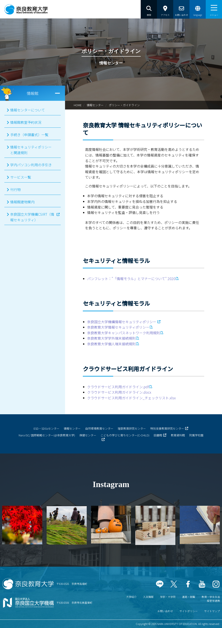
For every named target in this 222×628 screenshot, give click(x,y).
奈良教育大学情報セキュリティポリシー (118, 327)
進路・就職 (188, 597)
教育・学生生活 (211, 597)
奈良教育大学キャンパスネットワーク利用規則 (123, 332)
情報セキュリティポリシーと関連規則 (31, 149)
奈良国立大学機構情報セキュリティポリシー (121, 321)
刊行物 (15, 189)
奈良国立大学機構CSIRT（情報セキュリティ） (32, 217)
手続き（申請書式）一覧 (29, 134)
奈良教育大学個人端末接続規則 (111, 343)
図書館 (158, 435)
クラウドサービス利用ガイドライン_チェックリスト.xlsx (131, 397)
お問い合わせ (165, 611)
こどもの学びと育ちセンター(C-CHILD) (125, 435)
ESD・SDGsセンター (46, 428)
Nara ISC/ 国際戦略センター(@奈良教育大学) (47, 435)
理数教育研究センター (132, 428)
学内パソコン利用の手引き (31, 164)
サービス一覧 (20, 177)
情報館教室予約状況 (25, 122)
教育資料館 (178, 435)
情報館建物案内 (22, 201)
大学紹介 (131, 597)
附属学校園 (196, 435)
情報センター (95, 105)
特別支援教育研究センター (167, 428)
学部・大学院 (168, 597)
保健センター (87, 435)
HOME (78, 105)
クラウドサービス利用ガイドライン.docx (119, 392)
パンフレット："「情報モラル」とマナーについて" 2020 (131, 278)
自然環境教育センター (99, 428)
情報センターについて (27, 110)
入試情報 (148, 597)
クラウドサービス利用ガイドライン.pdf (118, 386)
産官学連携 (213, 600)
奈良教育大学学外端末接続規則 (111, 338)
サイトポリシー (189, 611)
